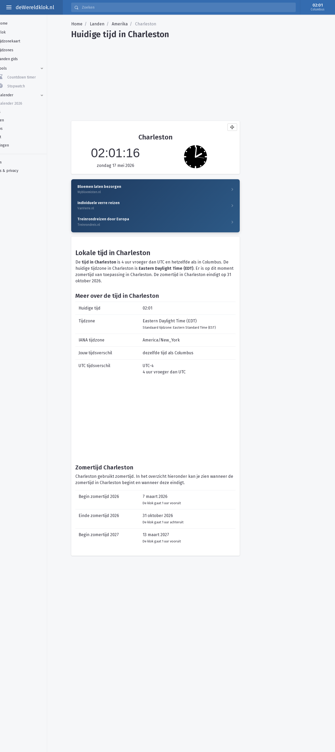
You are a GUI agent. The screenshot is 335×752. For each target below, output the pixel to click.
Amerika (120, 23)
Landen (97, 23)
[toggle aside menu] (9, 7)
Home (76, 23)
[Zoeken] (187, 7)
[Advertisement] (199, 78)
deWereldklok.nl (35, 7)
